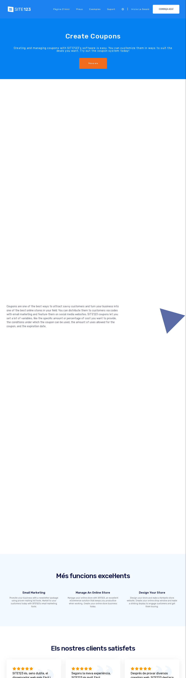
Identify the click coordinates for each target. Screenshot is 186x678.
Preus (79, 9)
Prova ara (93, 63)
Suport (111, 9)
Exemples (95, 9)
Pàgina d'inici (61, 9)
